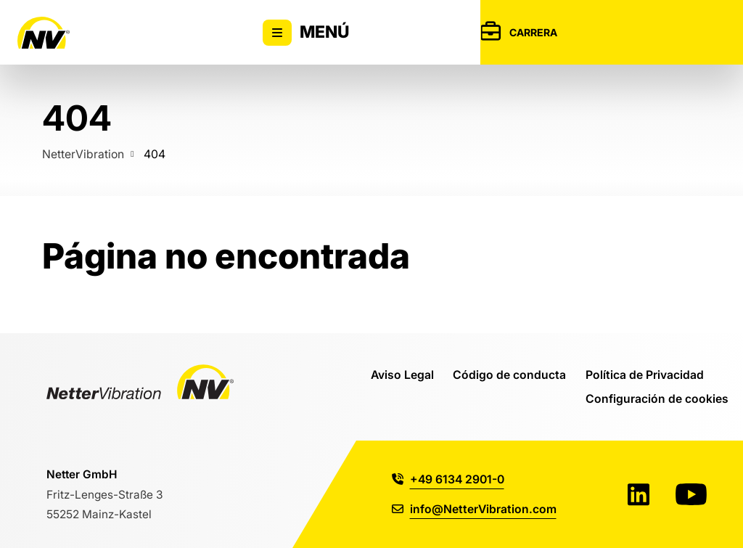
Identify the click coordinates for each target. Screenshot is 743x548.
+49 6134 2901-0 (448, 479)
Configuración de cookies (657, 398)
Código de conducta (509, 374)
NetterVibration (83, 153)
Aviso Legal (402, 374)
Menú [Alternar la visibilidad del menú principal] (306, 33)
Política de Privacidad (645, 374)
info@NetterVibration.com (474, 508)
